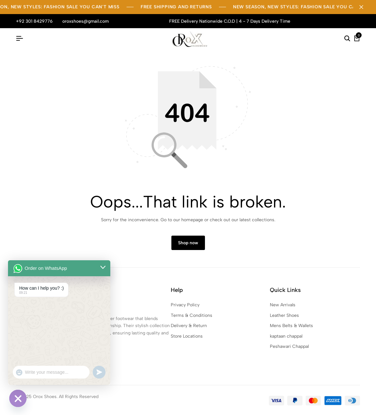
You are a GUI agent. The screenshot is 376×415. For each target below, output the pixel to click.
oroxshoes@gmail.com (85, 21)
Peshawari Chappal (289, 346)
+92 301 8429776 (34, 21)
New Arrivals (282, 305)
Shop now (188, 243)
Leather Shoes (284, 315)
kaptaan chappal (286, 336)
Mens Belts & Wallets (291, 325)
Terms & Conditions (191, 315)
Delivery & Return (189, 325)
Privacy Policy (185, 305)
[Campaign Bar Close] (364, 7)
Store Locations (187, 336)
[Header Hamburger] (19, 38)
